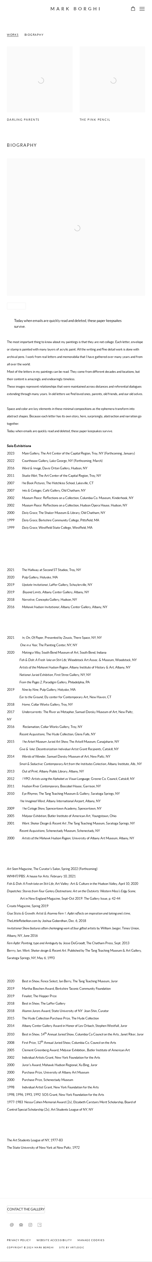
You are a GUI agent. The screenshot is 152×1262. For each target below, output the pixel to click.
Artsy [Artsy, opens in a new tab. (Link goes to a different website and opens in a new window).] (39, 1225)
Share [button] (14, 306)
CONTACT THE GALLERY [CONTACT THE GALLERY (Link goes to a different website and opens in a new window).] (26, 1209)
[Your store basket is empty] (133, 9)
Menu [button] (141, 9)
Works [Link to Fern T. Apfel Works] (13, 34)
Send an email (12, 1225)
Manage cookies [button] (91, 1240)
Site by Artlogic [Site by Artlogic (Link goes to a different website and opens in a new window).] (71, 1247)
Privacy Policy (19, 1240)
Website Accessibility (54, 1240)
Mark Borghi (76, 8)
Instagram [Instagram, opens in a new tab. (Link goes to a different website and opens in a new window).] (30, 1225)
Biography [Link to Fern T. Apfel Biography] (34, 34)
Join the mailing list (21, 1225)
